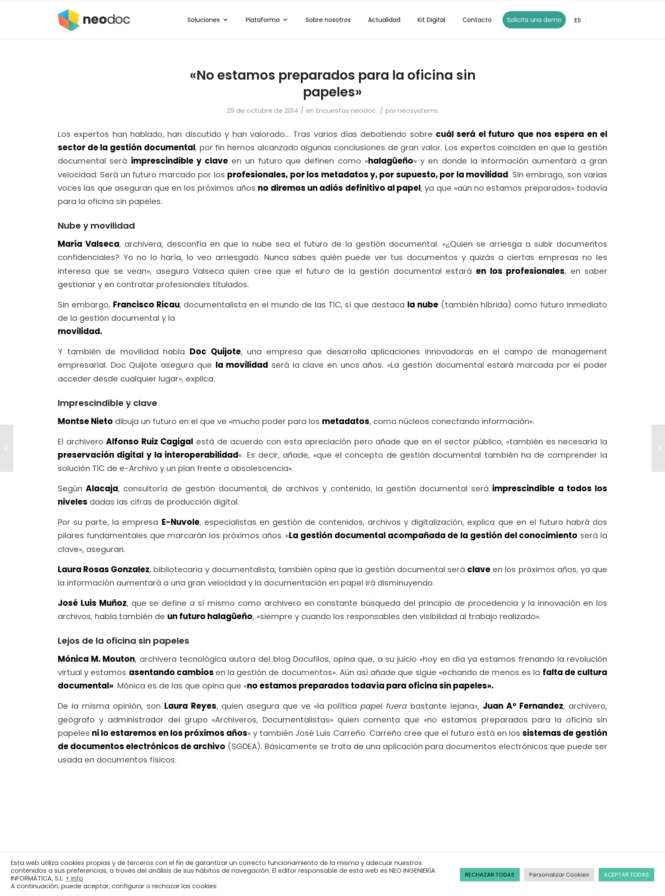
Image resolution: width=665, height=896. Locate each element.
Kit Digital (431, 20)
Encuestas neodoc (346, 110)
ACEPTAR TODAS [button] (626, 875)
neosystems (418, 110)
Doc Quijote (215, 351)
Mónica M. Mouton (96, 659)
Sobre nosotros (328, 20)
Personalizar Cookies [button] (559, 875)
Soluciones (207, 19)
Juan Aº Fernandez (523, 706)
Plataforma (267, 19)
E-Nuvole (181, 522)
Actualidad (384, 20)
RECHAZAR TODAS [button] (490, 875)
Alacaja (102, 488)
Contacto (477, 20)
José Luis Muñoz (92, 603)
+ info (74, 878)
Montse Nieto (85, 421)
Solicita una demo (534, 20)
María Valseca (88, 244)
